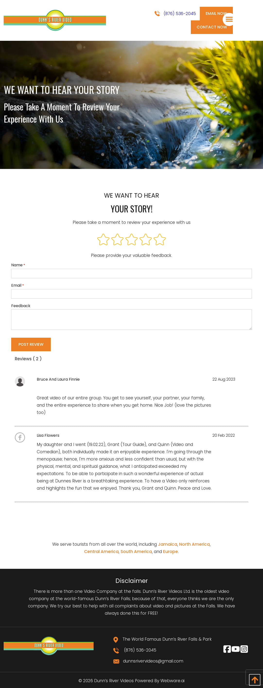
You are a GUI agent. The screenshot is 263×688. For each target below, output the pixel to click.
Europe (170, 551)
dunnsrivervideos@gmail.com (148, 661)
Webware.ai (172, 681)
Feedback (131, 316)
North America (194, 544)
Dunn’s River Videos (114, 681)
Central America (101, 551)
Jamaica (167, 544)
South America (136, 551)
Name (131, 270)
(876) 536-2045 (175, 14)
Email (131, 291)
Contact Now (212, 27)
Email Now (216, 13)
